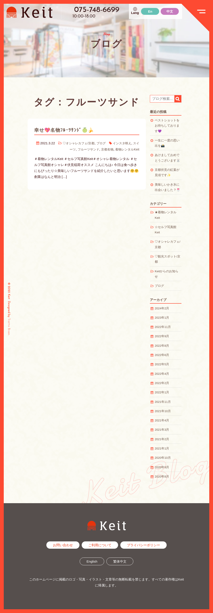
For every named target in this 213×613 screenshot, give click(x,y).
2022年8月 (162, 345)
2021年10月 (163, 411)
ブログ (102, 143)
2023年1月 (162, 317)
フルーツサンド (85, 149)
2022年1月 (162, 392)
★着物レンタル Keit (167, 215)
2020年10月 (163, 457)
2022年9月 (162, 336)
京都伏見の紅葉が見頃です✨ (167, 172)
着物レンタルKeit (126, 149)
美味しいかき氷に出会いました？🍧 (167, 187)
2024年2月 (162, 308)
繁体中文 (119, 561)
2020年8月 (162, 476)
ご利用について (99, 545)
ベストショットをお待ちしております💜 (167, 126)
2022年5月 (162, 364)
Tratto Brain (9, 326)
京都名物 (105, 149)
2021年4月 (162, 420)
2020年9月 (162, 467)
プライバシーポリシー (143, 545)
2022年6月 (162, 355)
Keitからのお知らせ (166, 274)
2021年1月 (162, 448)
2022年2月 (162, 383)
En (150, 11)
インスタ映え (124, 143)
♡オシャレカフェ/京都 (78, 143)
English (92, 561)
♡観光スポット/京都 (167, 259)
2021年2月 (162, 439)
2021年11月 (163, 402)
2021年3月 (162, 429)
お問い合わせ (63, 545)
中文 (169, 11)
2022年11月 (163, 327)
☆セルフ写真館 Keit (167, 229)
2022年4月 (162, 373)
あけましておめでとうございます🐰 (167, 157)
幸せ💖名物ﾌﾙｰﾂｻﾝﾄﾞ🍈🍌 (68, 130)
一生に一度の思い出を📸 (167, 143)
